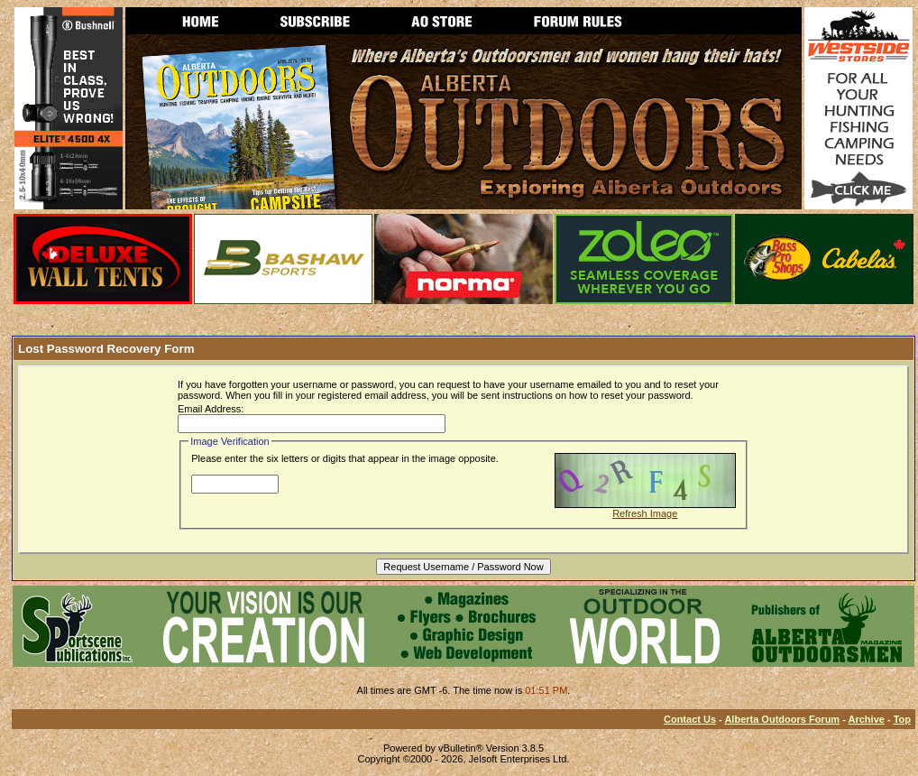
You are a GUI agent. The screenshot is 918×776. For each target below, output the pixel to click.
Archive (867, 719)
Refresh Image (644, 513)
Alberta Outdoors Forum (782, 719)
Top (902, 719)
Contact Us (690, 719)
